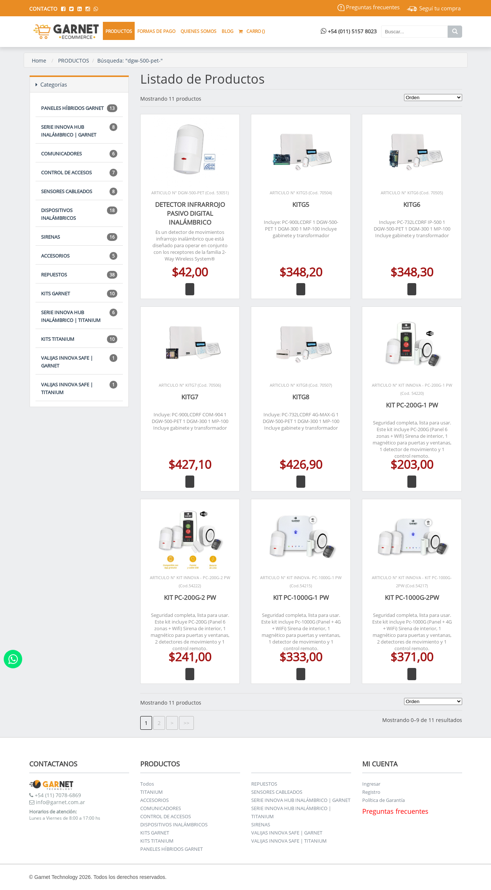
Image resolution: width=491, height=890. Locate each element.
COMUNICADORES (79, 154)
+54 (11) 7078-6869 (55, 795)
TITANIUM (151, 792)
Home (39, 60)
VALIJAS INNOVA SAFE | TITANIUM (79, 388)
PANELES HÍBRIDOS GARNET (79, 108)
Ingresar (371, 783)
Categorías (51, 84)
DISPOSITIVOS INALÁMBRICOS (79, 213)
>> (186, 722)
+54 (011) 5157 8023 (349, 31)
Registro (371, 792)
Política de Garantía (383, 800)
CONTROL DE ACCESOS (79, 173)
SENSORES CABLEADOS (79, 191)
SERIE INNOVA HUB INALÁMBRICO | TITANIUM (79, 316)
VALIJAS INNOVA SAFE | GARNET (79, 361)
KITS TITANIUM (79, 339)
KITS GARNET (79, 294)
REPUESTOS (79, 275)
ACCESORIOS (79, 256)
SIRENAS (79, 237)
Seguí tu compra (434, 8)
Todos (147, 783)
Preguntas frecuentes (368, 7)
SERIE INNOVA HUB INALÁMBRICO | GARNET (79, 130)
